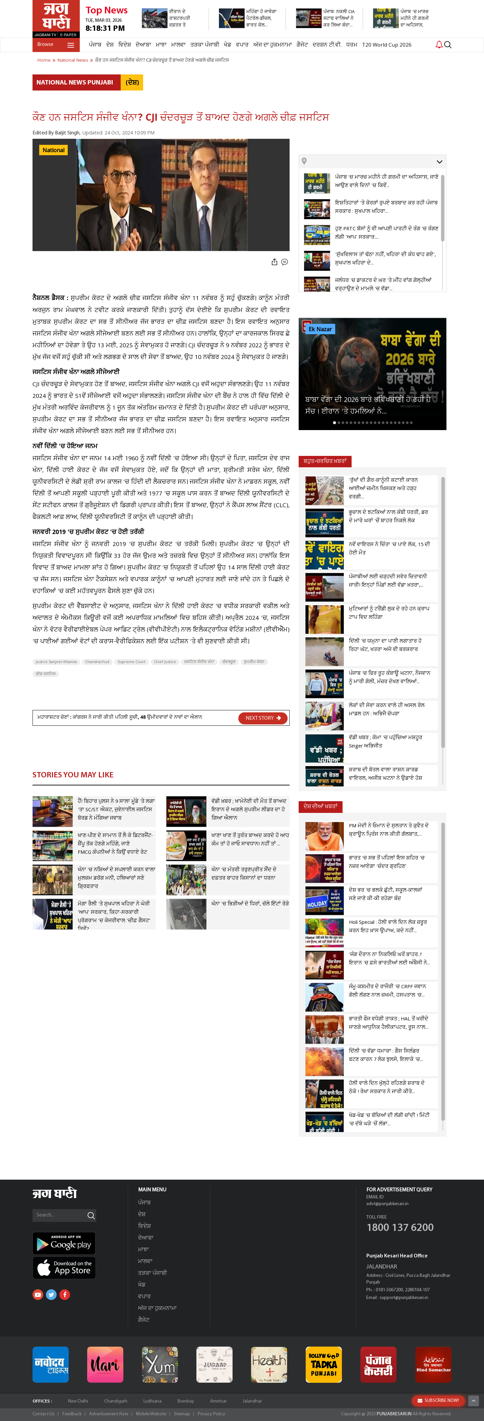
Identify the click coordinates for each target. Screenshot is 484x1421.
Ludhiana (152, 1401)
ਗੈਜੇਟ (302, 45)
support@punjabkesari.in (404, 1297)
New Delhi (78, 1401)
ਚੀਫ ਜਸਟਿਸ (46, 674)
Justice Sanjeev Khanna (56, 662)
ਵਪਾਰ (242, 45)
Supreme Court (131, 662)
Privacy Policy (211, 1414)
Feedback (71, 1414)
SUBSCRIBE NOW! (438, 1400)
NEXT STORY (263, 718)
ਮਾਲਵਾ (178, 45)
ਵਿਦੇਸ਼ (124, 45)
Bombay (186, 1401)
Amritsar (218, 1401)
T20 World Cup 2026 (387, 45)
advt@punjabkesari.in (387, 1203)
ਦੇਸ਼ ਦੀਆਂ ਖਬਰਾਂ (321, 807)
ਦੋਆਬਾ (143, 45)
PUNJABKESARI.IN (394, 1414)
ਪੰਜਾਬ (95, 45)
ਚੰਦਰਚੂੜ (229, 662)
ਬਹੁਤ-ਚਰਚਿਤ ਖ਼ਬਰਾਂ (325, 461)
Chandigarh (115, 1401)
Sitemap (182, 1414)
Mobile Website (151, 1414)
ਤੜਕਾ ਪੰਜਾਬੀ (204, 45)
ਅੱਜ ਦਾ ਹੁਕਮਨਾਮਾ (272, 45)
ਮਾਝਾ (161, 45)
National (53, 150)
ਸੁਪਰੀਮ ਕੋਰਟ (254, 662)
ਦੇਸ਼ (110, 45)
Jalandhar (252, 1401)
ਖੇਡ (227, 45)
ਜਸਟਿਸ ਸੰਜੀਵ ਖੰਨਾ (199, 662)
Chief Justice (165, 662)
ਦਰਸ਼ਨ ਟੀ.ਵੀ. (327, 45)
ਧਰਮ (351, 45)
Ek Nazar (320, 329)
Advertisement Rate (108, 1414)
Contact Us (44, 1414)
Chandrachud (97, 662)
